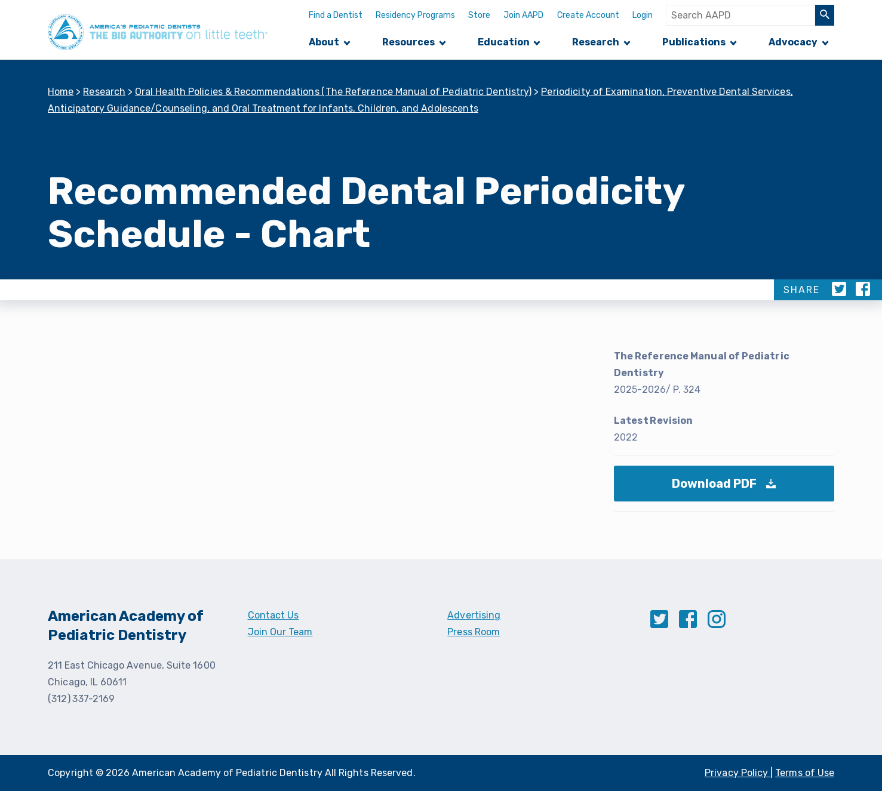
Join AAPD (523, 15)
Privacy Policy (737, 772)
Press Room (473, 632)
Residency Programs (415, 15)
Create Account (588, 15)
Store (479, 15)
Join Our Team (280, 632)
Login (642, 15)
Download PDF (727, 488)
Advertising (473, 615)
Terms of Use (804, 772)
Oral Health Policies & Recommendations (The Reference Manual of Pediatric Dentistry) (333, 91)
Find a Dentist (335, 15)
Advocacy (793, 42)
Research (595, 42)
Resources (408, 42)
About (324, 42)
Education (504, 42)
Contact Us (273, 615)
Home (61, 91)
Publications (694, 42)
